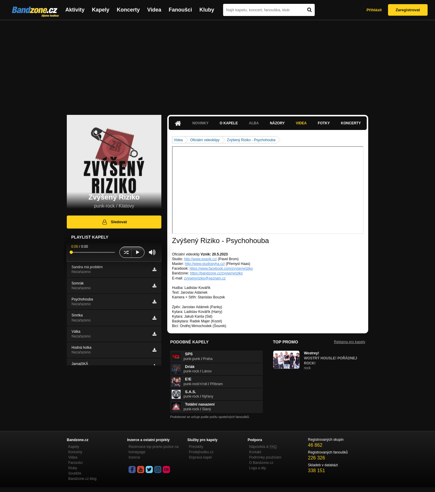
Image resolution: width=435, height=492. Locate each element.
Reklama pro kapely (349, 342)
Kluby (206, 10)
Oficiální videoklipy (204, 140)
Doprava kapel (200, 457)
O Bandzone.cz (261, 463)
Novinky (200, 123)
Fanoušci (180, 10)
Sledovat (114, 222)
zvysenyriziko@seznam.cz (205, 278)
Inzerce (134, 457)
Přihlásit (374, 10)
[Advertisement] (217, 64)
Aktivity (75, 10)
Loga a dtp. (258, 468)
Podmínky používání (265, 457)
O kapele (229, 123)
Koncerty (128, 10)
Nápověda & (263, 447)
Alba (254, 123)
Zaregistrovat (408, 10)
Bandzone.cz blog (82, 479)
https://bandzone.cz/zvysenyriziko (216, 273)
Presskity (196, 447)
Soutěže (74, 473)
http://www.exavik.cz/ (200, 259)
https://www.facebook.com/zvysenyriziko (221, 268)
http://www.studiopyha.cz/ (205, 264)
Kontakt (255, 452)
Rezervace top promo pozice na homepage (153, 449)
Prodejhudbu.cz (201, 452)
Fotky (324, 123)
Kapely (100, 10)
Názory (277, 123)
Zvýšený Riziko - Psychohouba (251, 140)
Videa (154, 10)
